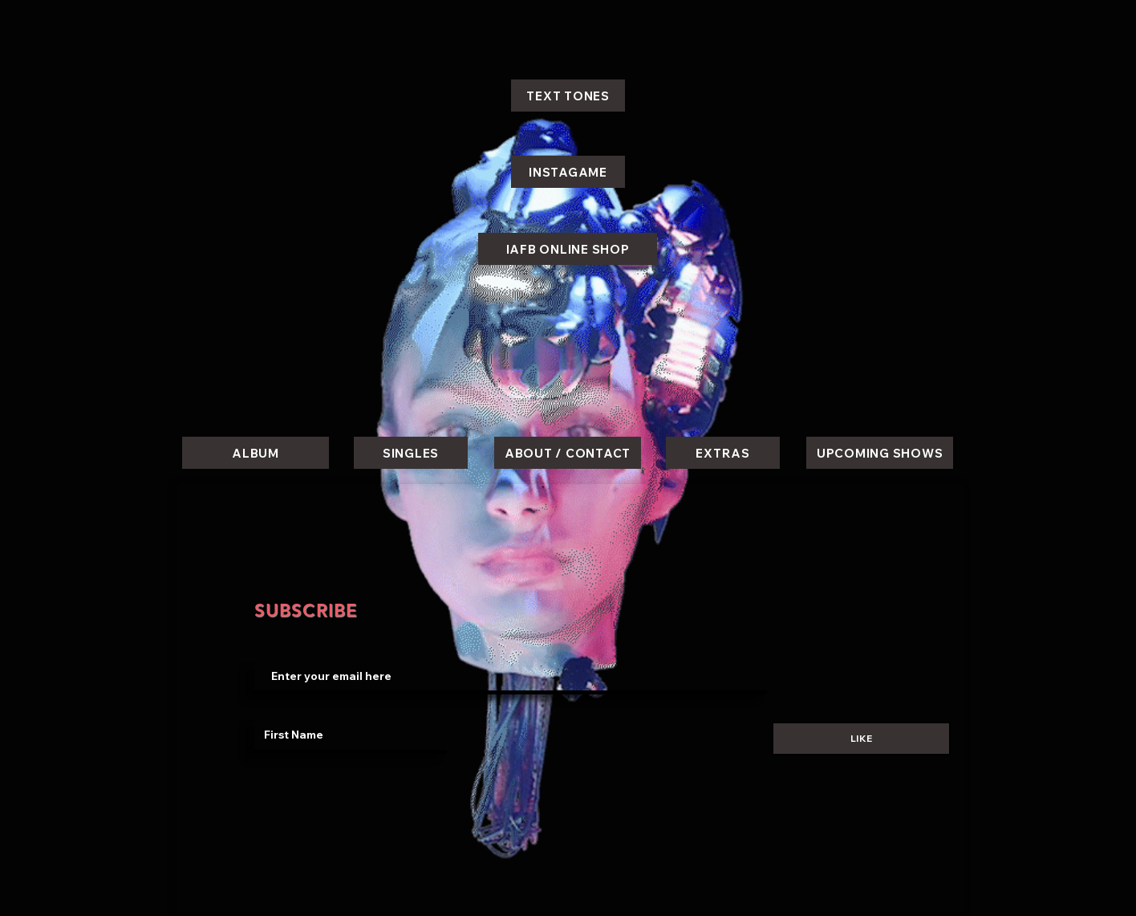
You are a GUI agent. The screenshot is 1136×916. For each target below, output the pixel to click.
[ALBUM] (255, 453)
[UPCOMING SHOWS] (879, 453)
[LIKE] (861, 738)
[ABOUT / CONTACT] (567, 453)
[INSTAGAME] (568, 172)
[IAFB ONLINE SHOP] (567, 249)
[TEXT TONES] (568, 95)
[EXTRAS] (723, 453)
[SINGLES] (411, 453)
